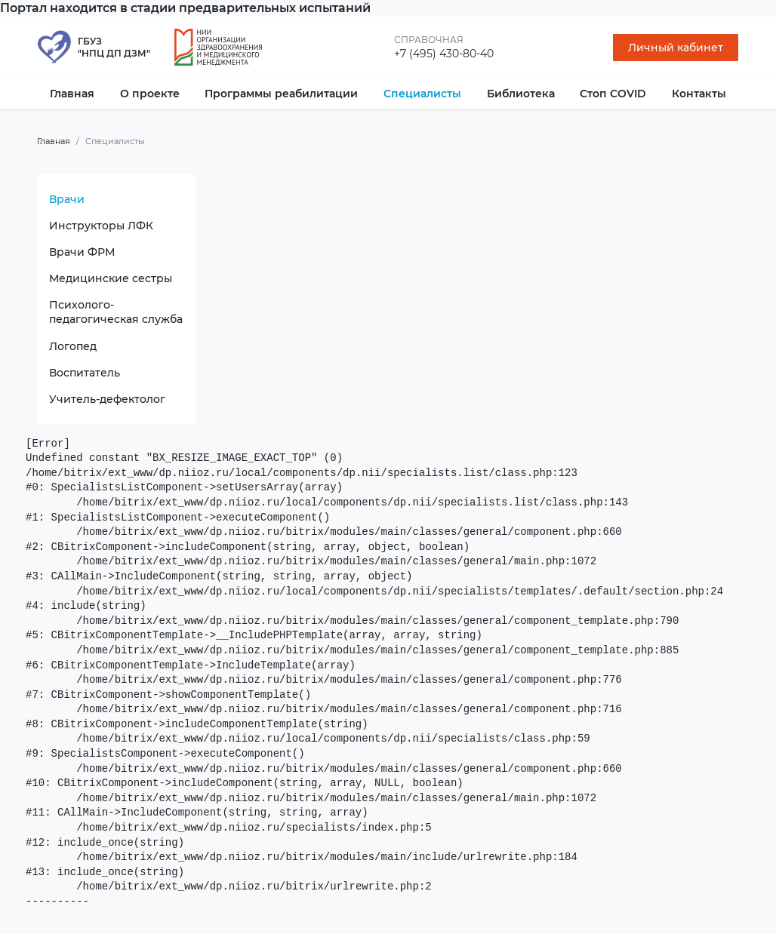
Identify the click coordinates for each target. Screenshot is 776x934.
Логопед (73, 346)
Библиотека (521, 93)
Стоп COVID (613, 93)
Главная (72, 93)
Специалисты (422, 93)
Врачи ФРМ (82, 252)
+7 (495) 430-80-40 (444, 53)
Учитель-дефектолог (107, 399)
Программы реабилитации (281, 93)
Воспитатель (84, 373)
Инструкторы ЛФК (101, 226)
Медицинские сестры (110, 278)
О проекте (150, 93)
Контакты (699, 93)
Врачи (67, 199)
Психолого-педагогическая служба (116, 312)
